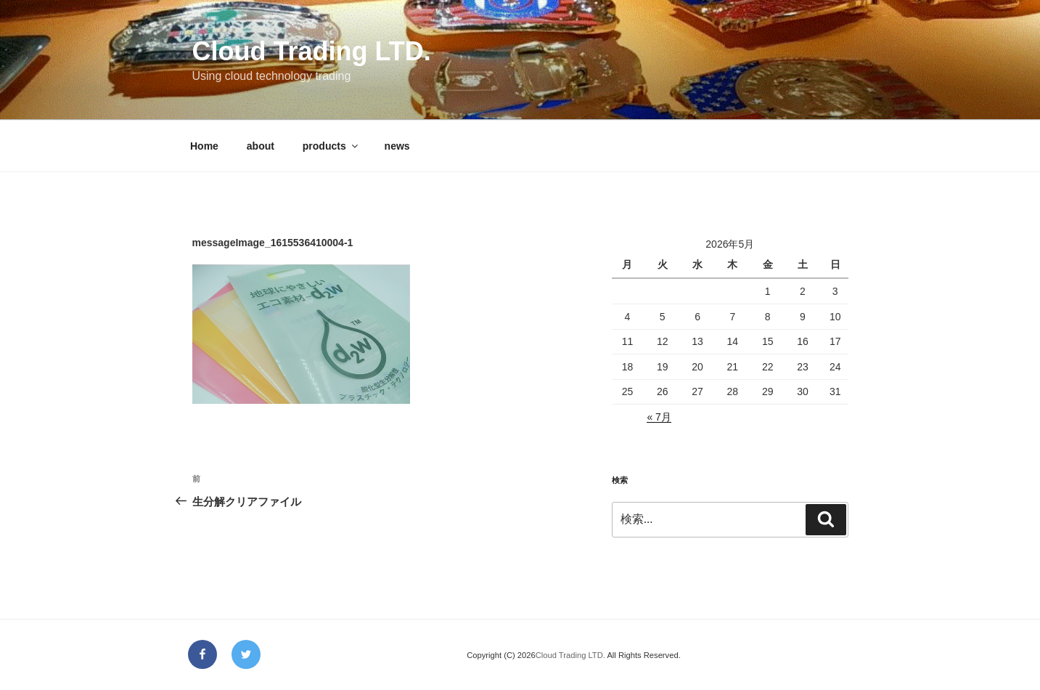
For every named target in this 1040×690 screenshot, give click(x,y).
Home (204, 146)
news (397, 146)
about (260, 146)
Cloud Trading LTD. (311, 51)
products (331, 146)
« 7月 (659, 417)
